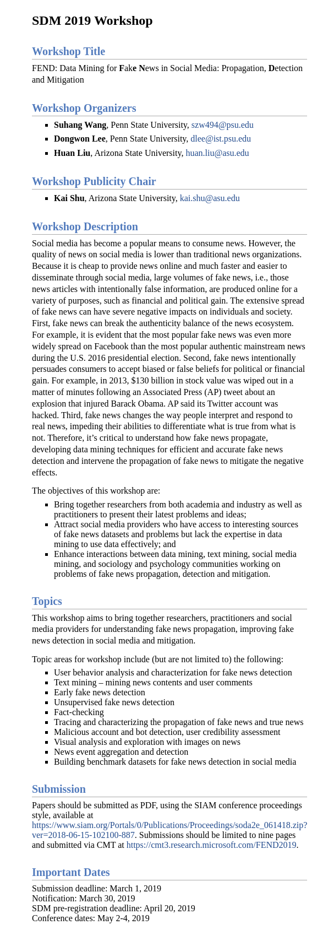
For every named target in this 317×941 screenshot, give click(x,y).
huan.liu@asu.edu (217, 153)
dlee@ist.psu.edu (220, 138)
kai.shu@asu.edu (210, 198)
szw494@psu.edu (223, 124)
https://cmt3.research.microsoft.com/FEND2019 (212, 845)
